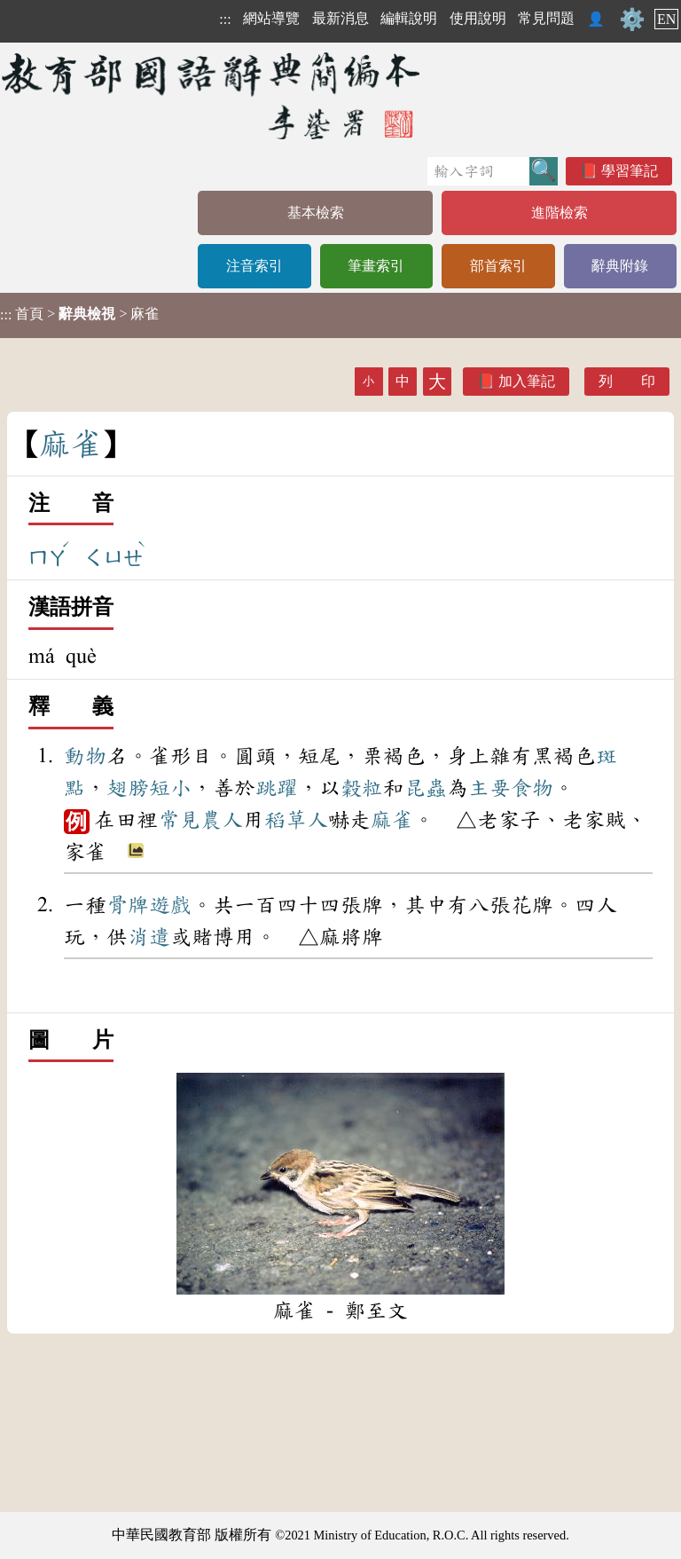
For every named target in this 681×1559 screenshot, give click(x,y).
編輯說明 (408, 18)
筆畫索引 (376, 265)
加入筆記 (526, 381)
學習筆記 (629, 170)
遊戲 (170, 905)
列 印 (627, 381)
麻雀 (392, 820)
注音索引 (254, 265)
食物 (532, 788)
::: (225, 19)
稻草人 (296, 820)
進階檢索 (559, 212)
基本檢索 (315, 212)
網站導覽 (271, 18)
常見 (179, 820)
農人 (221, 820)
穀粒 (361, 788)
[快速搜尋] (478, 171)
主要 (489, 788)
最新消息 (340, 18)
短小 (170, 788)
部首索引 (498, 265)
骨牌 (127, 905)
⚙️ (632, 19)
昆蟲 (425, 788)
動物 (85, 756)
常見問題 (546, 18)
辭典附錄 (619, 265)
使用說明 (478, 18)
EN (666, 19)
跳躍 (276, 788)
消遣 (149, 937)
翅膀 (127, 788)
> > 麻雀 (79, 314)
